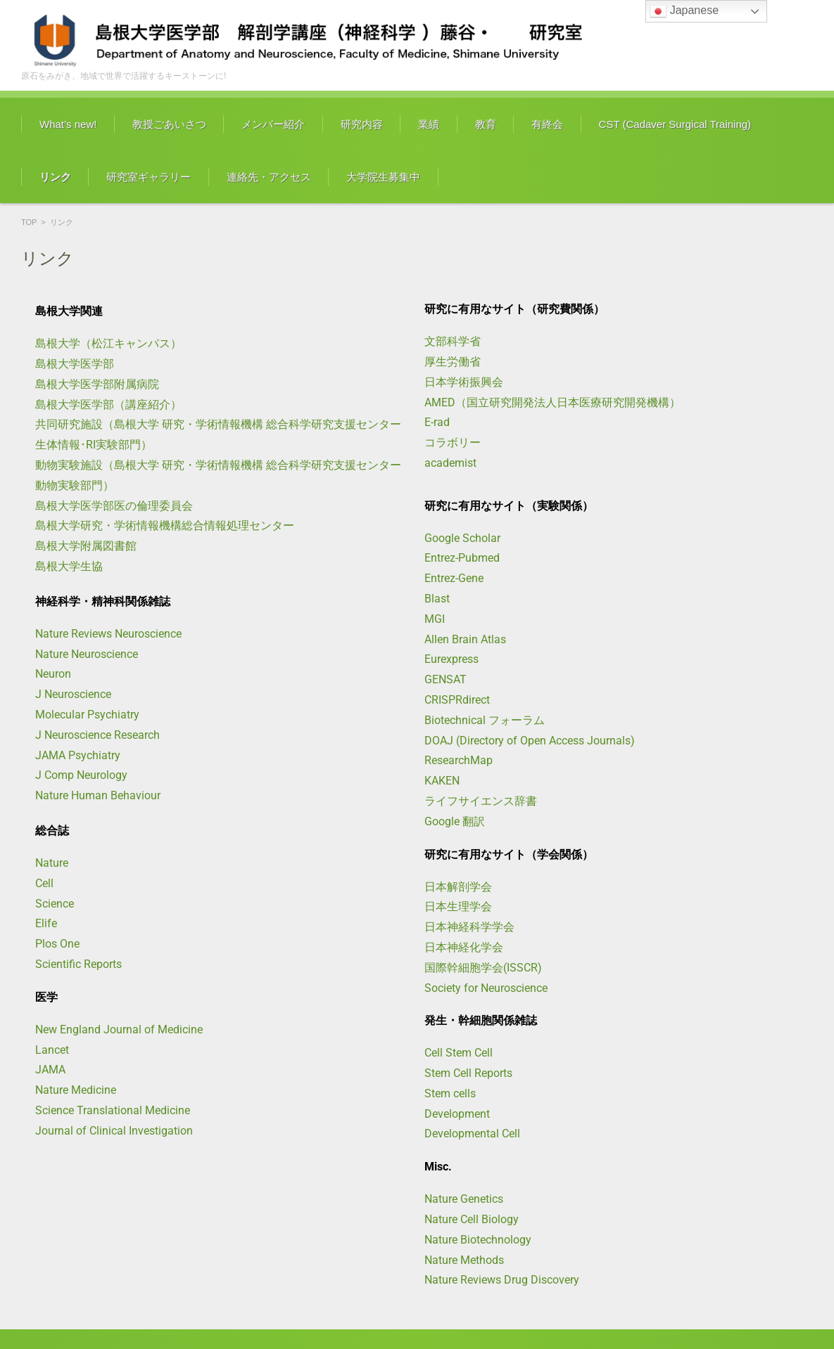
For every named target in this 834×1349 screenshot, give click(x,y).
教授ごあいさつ (169, 124)
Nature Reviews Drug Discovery (501, 1279)
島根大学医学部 (74, 363)
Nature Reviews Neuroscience (108, 633)
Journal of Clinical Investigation (114, 1130)
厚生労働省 (452, 361)
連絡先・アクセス (269, 177)
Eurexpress (451, 659)
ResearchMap (458, 760)
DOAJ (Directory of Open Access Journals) (529, 740)
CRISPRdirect (457, 699)
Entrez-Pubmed (462, 557)
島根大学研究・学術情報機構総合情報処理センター (164, 525)
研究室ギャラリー (148, 177)
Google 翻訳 (454, 821)
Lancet (52, 1050)
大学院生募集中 (383, 177)
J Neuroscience (73, 694)
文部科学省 (452, 341)
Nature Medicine (75, 1090)
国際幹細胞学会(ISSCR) (483, 967)
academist (450, 463)
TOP (29, 222)
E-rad (437, 422)
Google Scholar (462, 538)
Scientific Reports (78, 964)
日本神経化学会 (463, 947)
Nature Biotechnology (477, 1239)
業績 (428, 124)
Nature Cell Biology (471, 1219)
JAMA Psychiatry (77, 755)
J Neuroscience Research (97, 735)
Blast (437, 598)
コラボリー (452, 442)
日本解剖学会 (458, 886)
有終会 (547, 124)
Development (457, 1114)
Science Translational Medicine (112, 1110)
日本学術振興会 (463, 382)
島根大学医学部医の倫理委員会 (114, 505)
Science (54, 903)
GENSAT (445, 679)
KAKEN (442, 780)
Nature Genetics (463, 1199)
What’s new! (67, 124)
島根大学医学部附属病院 (97, 384)
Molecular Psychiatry (87, 714)
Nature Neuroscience (86, 654)
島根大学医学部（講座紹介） (108, 404)
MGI (434, 619)
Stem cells (450, 1093)
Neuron (53, 673)
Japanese (684, 11)
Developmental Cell (472, 1133)
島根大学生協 (69, 566)
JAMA (50, 1069)
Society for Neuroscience (486, 988)
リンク (55, 177)
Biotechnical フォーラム (484, 720)
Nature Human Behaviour (97, 795)
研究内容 (362, 124)
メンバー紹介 (273, 124)
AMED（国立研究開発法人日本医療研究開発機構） (552, 402)
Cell (44, 883)
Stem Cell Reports (468, 1073)
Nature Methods (464, 1260)
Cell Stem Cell (458, 1052)
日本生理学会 (458, 906)
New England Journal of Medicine (119, 1029)
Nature (51, 863)
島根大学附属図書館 (86, 546)
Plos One (57, 943)
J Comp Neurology (81, 775)
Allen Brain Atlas (465, 639)
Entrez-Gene (454, 578)
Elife (46, 923)
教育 (485, 124)
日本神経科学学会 (469, 927)
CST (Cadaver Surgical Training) (675, 124)
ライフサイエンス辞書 (480, 801)
